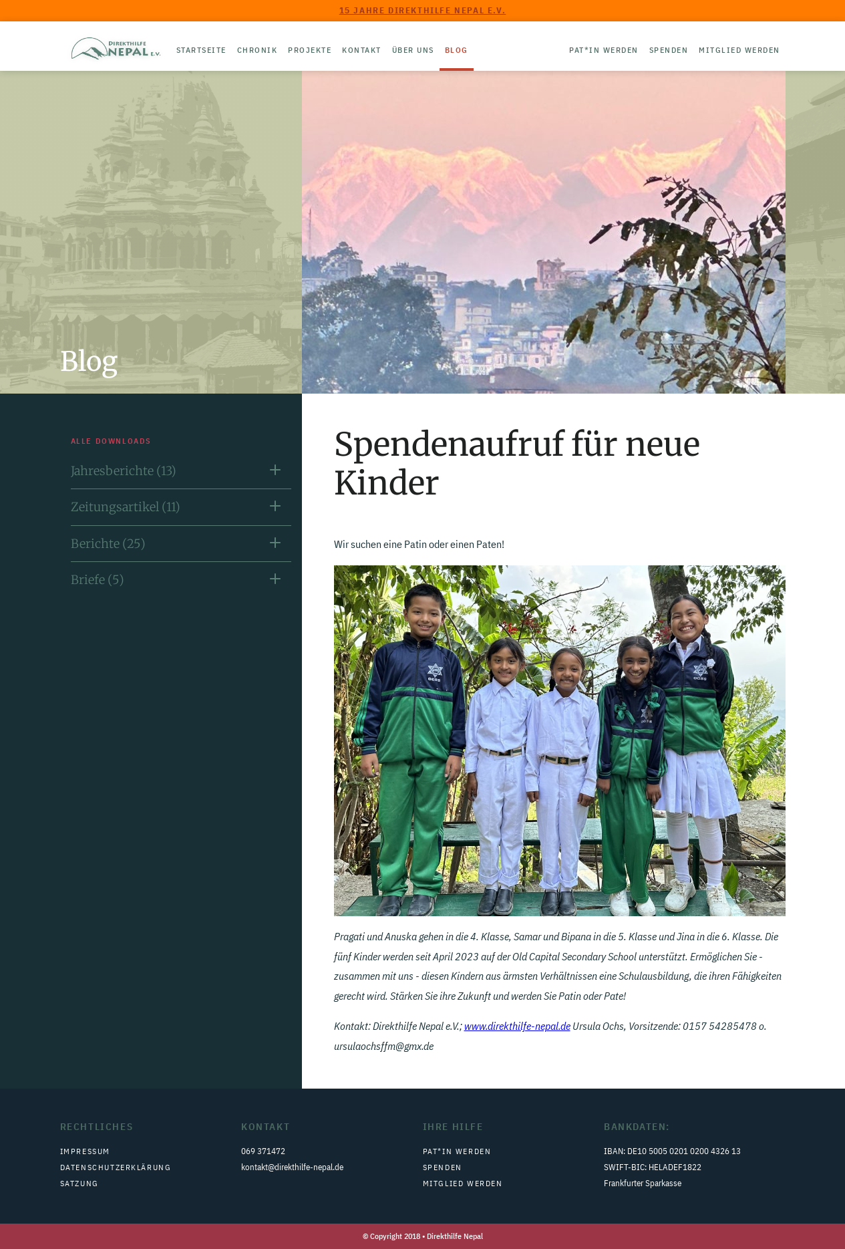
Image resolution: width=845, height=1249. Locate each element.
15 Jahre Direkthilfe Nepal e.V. (422, 10)
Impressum (85, 1151)
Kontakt (361, 50)
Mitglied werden (739, 50)
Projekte (309, 50)
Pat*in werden (604, 50)
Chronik (257, 50)
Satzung (79, 1183)
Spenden (669, 50)
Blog (456, 50)
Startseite (201, 50)
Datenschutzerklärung (116, 1167)
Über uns (413, 50)
